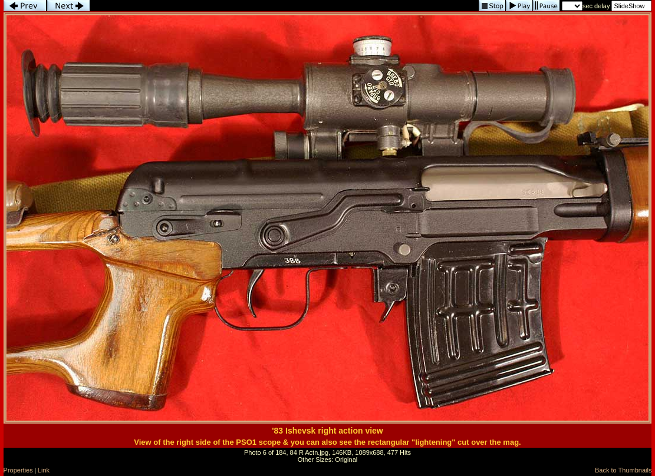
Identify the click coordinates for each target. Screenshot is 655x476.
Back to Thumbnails (623, 470)
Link (44, 470)
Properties (18, 470)
